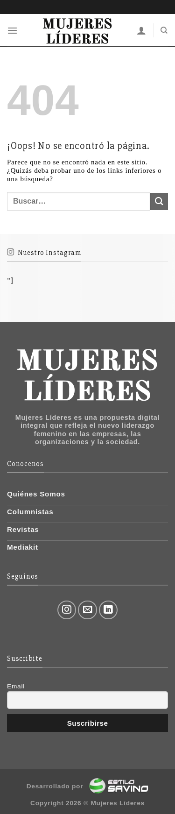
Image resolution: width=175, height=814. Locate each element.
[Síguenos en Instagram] (67, 610)
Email (16, 686)
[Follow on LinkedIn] (108, 610)
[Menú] (12, 30)
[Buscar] (164, 30)
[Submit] (159, 201)
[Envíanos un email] (87, 610)
